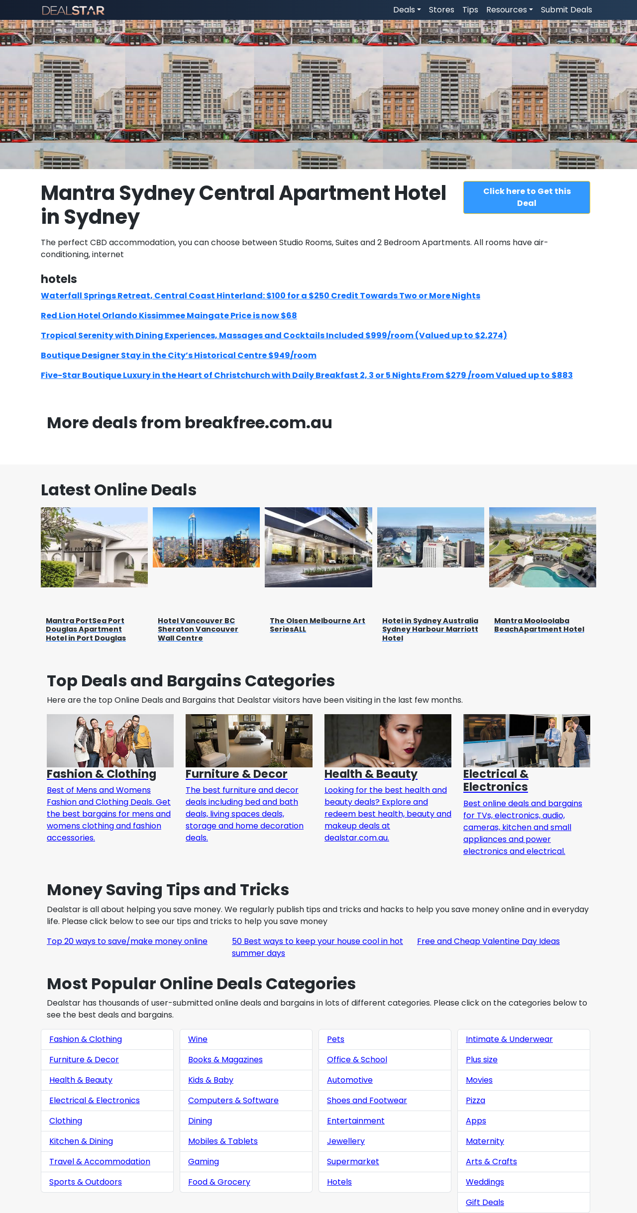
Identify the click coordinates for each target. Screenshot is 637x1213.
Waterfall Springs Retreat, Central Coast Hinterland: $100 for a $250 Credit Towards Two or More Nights (260, 295)
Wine (198, 1039)
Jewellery (346, 1141)
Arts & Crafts (491, 1161)
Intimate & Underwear (509, 1039)
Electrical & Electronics (94, 1100)
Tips (470, 9)
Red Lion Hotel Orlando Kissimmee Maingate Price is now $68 (169, 315)
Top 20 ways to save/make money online (127, 941)
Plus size (482, 1059)
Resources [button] (506, 9)
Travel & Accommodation (99, 1161)
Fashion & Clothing (85, 1039)
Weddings (485, 1182)
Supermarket (353, 1161)
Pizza (475, 1100)
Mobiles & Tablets (223, 1141)
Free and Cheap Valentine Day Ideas (488, 941)
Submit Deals (566, 9)
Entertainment (356, 1120)
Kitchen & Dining (81, 1141)
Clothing (65, 1120)
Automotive (350, 1080)
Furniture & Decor (84, 1059)
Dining (200, 1120)
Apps (476, 1120)
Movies (479, 1080)
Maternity (485, 1141)
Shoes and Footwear (367, 1100)
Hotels (339, 1182)
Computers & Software (233, 1100)
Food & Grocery (219, 1182)
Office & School (357, 1059)
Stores (441, 9)
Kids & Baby (210, 1080)
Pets (335, 1039)
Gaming (203, 1161)
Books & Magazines (225, 1059)
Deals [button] (404, 9)
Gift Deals (485, 1202)
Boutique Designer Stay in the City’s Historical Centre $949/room (179, 355)
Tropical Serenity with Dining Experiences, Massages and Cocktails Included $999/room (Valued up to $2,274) (274, 335)
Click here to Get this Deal (527, 197)
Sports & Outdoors (85, 1182)
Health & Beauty (80, 1080)
